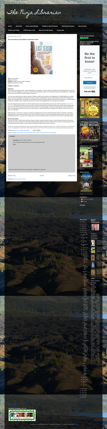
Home (10, 26)
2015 (82, 390)
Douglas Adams (95, 349)
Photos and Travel (14, 30)
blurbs (98, 342)
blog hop (97, 306)
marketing (97, 336)
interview (93, 345)
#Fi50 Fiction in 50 (29, 30)
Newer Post (12, 175)
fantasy (93, 296)
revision (93, 318)
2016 (82, 388)
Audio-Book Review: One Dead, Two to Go (85, 283)
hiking (98, 297)
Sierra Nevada (52, 132)
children (92, 344)
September (85, 244)
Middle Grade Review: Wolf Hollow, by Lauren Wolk (84, 370)
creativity (98, 321)
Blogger (75, 424)
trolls (98, 318)
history (92, 301)
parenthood (93, 346)
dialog (94, 360)
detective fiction (95, 353)
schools (92, 355)
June (84, 251)
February (85, 381)
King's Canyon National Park (23, 132)
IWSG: (84, 363)
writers (92, 323)
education (98, 360)
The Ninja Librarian (34, 13)
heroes (98, 316)
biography (14, 132)
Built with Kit (89, 91)
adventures (97, 313)
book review (93, 286)
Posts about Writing (32, 26)
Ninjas (98, 350)
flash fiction (95, 281)
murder (98, 325)
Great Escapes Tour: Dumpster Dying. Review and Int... (85, 316)
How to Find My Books (46, 30)
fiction (92, 336)
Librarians (93, 329)
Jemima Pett (95, 298)
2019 (82, 228)
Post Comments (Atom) (20, 179)
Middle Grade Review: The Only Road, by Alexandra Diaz (85, 347)
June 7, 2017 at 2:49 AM (25, 140)
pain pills (93, 361)
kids (95, 331)
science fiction (95, 294)
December (85, 234)
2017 (82, 232)
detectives (97, 335)
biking (92, 316)
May (84, 254)
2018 (82, 230)
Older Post (71, 175)
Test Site (85, 201)
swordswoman (93, 362)
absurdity (93, 342)
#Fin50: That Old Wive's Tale (85, 267)
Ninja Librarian (95, 300)
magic (92, 313)
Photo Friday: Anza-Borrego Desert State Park (84, 357)
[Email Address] (92, 78)
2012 (82, 397)
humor (98, 296)
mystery (93, 292)
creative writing (95, 314)
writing (93, 283)
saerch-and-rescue (44, 132)
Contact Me (60, 30)
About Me (19, 26)
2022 (82, 222)
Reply (14, 144)
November (85, 237)
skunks (98, 361)
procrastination (94, 326)
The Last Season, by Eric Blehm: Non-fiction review (85, 334)
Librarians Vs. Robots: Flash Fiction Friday (84, 274)
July (84, 249)
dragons (93, 309)
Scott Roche (95, 341)
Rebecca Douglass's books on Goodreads (94, 236)
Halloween (97, 311)
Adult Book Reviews (68, 26)
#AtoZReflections (85, 341)
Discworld (97, 323)
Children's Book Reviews (50, 26)
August (84, 247)
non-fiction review (35, 132)
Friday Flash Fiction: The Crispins (85, 300)
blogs (92, 332)
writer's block (94, 337)
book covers (97, 332)
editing (93, 297)
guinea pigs (93, 325)
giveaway (97, 301)
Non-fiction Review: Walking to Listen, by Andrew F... (85, 259)
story (96, 355)
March (84, 379)
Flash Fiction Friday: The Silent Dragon (84, 325)
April (84, 377)
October (85, 241)
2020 (82, 226)
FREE (98, 331)
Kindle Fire (93, 350)
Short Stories (82, 26)
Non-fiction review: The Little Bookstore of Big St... (85, 307)
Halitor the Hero (100, 262)
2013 (82, 394)
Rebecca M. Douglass (88, 199)
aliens (92, 331)
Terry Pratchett (95, 324)
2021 (82, 224)
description (93, 352)
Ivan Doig (97, 327)
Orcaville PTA (95, 351)
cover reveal (95, 307)
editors (98, 344)
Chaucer (98, 347)
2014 (82, 392)
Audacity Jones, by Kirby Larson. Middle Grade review (85, 292)
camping (93, 334)
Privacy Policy (13, 404)
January (85, 384)
